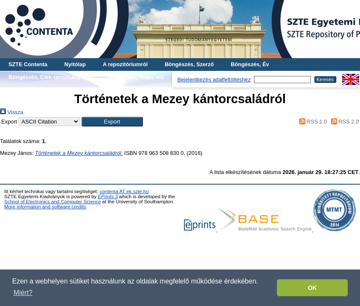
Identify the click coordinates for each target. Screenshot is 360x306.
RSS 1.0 (311, 121)
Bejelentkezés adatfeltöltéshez (214, 79)
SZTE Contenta (27, 64)
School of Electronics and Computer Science (52, 201)
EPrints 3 (108, 196)
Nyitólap (75, 64)
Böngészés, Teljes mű (135, 77)
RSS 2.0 (343, 121)
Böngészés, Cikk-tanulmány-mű (49, 77)
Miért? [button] (23, 292)
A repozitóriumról (125, 64)
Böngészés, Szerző (189, 64)
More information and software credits (45, 206)
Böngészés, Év (250, 64)
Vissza (11, 112)
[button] (112, 121)
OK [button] (312, 287)
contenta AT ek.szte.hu (124, 191)
